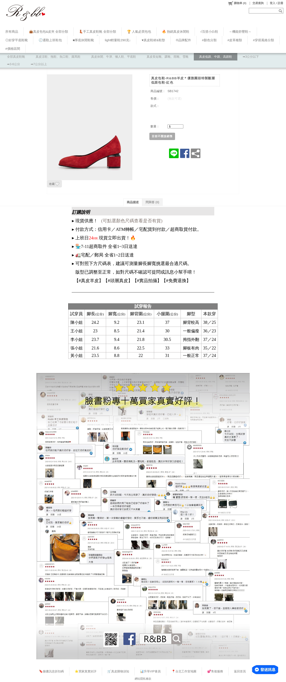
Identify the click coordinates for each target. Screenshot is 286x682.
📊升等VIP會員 (150, 671)
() (237, 3)
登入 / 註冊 (276, 3)
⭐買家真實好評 (85, 671)
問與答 (152, 202)
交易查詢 (258, 3)
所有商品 (11, 31)
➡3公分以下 (251, 56)
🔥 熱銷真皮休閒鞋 (175, 31)
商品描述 (133, 202)
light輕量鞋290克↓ (118, 40)
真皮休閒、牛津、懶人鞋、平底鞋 (113, 56)
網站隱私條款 (143, 678)
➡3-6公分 (13, 64)
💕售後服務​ (215, 671)
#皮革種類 (235, 40)
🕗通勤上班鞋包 (50, 40)
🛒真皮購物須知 (118, 671)
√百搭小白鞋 (209, 31)
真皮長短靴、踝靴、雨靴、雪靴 (167, 56)
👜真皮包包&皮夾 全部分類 (48, 31)
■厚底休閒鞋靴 (83, 40)
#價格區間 (12, 48)
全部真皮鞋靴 (16, 56)
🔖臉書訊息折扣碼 (51, 671)
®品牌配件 (183, 40)
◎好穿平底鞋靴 (16, 40)
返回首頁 (240, 671)
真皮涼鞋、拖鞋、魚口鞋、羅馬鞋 (58, 56)
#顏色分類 (209, 40)
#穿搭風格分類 (263, 40)
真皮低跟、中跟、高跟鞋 (215, 56)
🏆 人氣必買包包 (139, 31)
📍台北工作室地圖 (184, 671)
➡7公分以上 (39, 64)
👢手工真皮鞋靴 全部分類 (97, 31)
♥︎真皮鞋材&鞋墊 (153, 40)
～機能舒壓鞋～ (240, 31)
